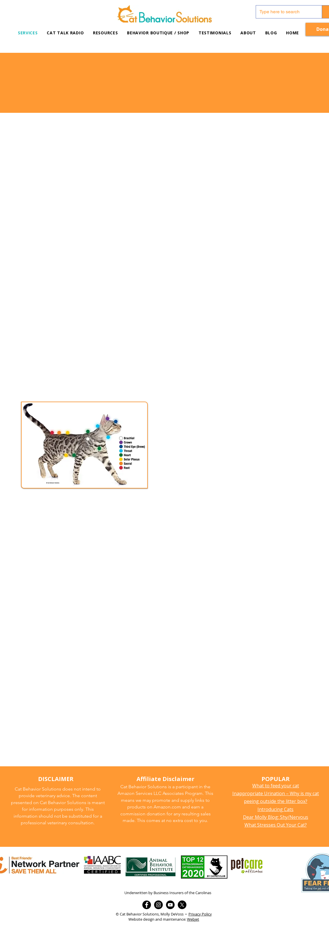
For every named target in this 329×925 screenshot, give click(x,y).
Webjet (193, 919)
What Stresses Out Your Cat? (275, 825)
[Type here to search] (284, 11)
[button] (105, 32)
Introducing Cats (275, 809)
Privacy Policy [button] (200, 914)
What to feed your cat (275, 785)
